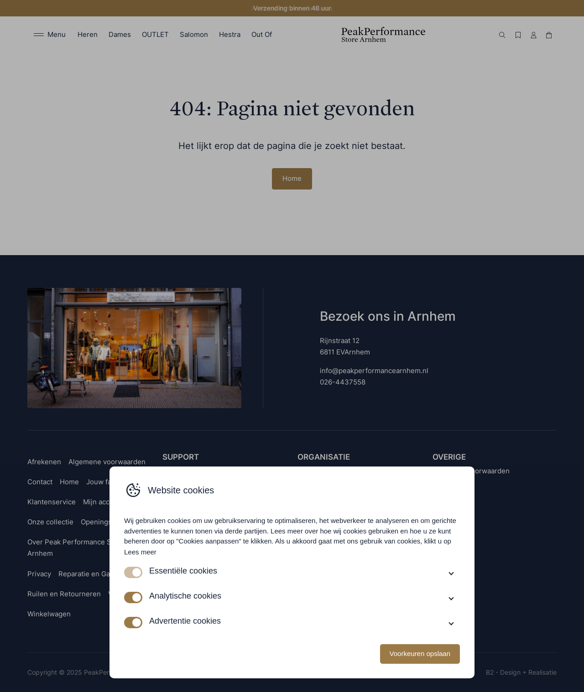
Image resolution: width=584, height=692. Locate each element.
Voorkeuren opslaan (420, 653)
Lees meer (140, 552)
